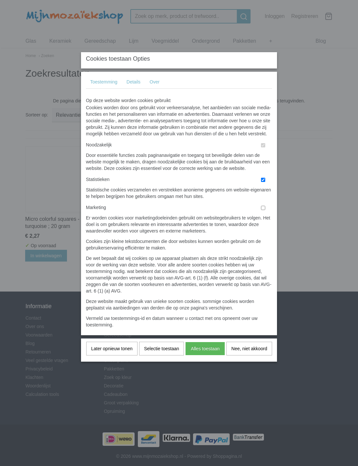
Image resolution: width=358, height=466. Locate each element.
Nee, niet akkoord (249, 361)
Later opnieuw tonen (112, 361)
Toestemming (103, 94)
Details (133, 94)
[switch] (263, 158)
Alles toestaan (205, 361)
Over (154, 94)
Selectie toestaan (161, 361)
